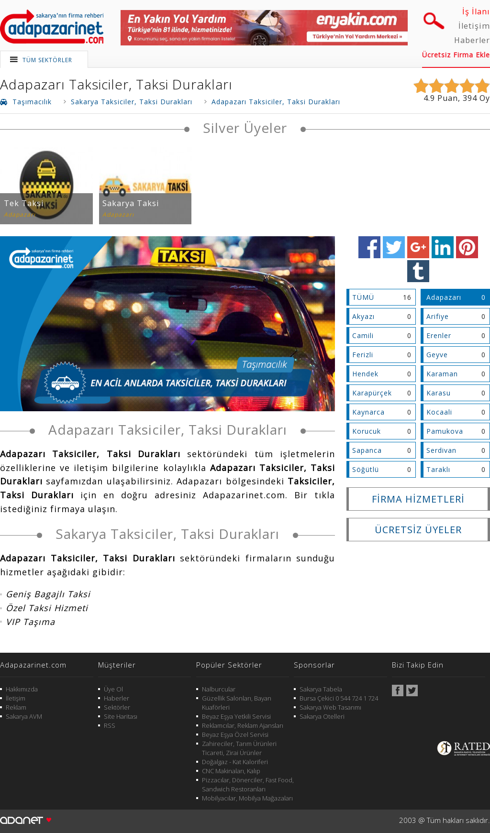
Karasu (438, 392)
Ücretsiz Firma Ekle (456, 54)
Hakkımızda (22, 689)
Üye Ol (113, 689)
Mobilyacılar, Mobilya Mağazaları (247, 798)
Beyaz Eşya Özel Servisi (235, 734)
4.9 (429, 98)
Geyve (437, 354)
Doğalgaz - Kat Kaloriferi (235, 761)
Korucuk (366, 431)
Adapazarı (443, 297)
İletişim (474, 26)
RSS (109, 725)
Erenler (438, 335)
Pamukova (444, 431)
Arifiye (437, 316)
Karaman (442, 373)
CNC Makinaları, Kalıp (231, 771)
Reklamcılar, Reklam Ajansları (242, 725)
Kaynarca (368, 411)
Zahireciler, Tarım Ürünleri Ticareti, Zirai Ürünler (239, 748)
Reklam (16, 707)
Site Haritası (120, 716)
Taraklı (438, 469)
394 (470, 98)
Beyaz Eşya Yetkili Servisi (236, 716)
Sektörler (117, 707)
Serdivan (441, 450)
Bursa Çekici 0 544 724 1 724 (339, 698)
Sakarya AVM (24, 716)
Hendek (365, 373)
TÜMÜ (363, 297)
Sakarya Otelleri (322, 716)
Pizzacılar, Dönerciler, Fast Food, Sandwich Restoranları (248, 784)
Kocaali (439, 411)
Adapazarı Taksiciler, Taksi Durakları (116, 84)
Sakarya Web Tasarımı (330, 707)
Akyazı (363, 316)
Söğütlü (365, 469)
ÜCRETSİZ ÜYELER (418, 529)
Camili (363, 335)
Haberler (472, 40)
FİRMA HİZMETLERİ (418, 499)
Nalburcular (218, 689)
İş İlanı (476, 11)
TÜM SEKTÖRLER (47, 60)
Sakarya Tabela (321, 689)
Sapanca (367, 450)
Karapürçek (372, 392)
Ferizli (362, 354)
